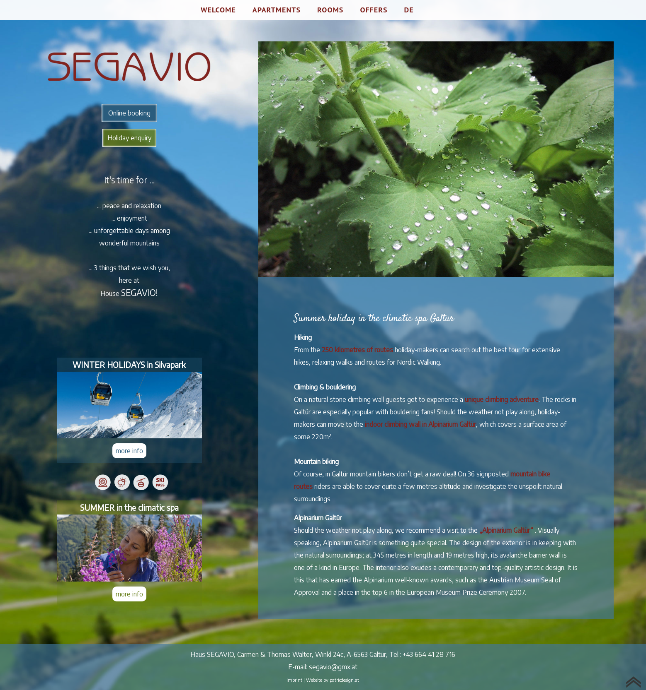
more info (129, 451)
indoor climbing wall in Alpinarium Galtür (420, 424)
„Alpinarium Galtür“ (506, 530)
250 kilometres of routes (357, 350)
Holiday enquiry (129, 138)
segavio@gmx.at (333, 667)
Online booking (129, 113)
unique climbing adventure (502, 399)
